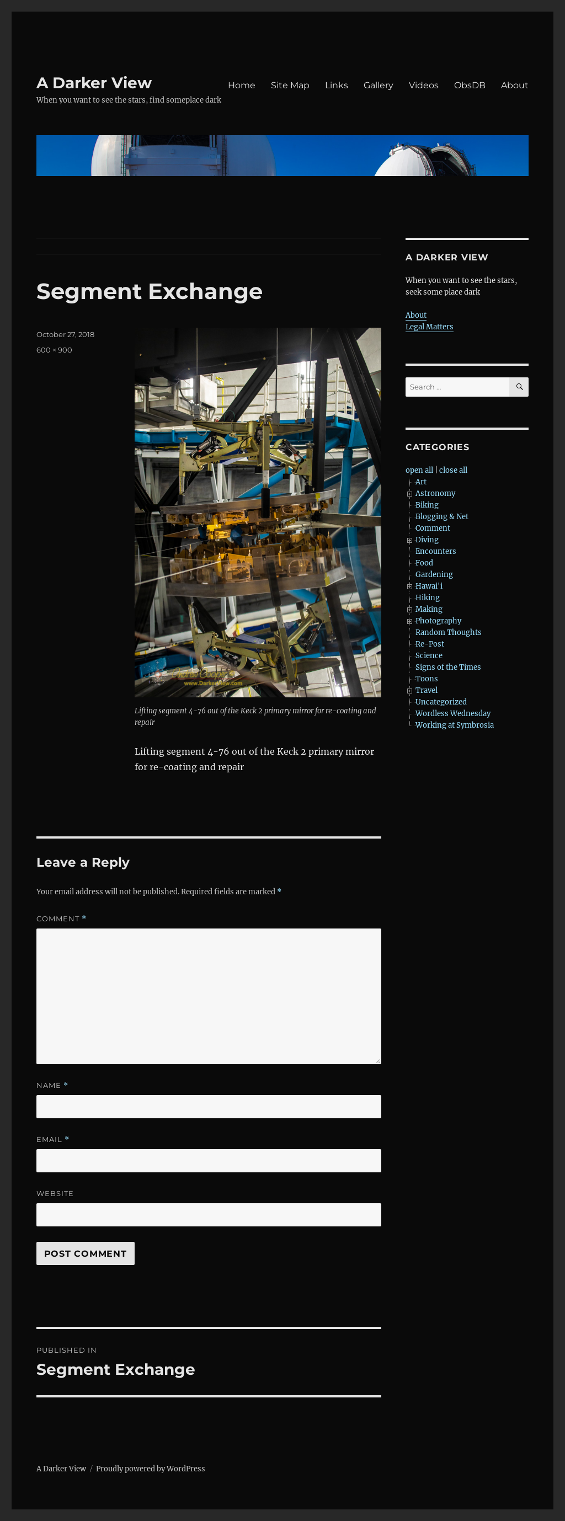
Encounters (435, 551)
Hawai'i (429, 586)
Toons (426, 679)
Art (421, 482)
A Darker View (94, 82)
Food (424, 563)
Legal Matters (430, 327)
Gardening (434, 574)
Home (241, 85)
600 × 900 (54, 349)
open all (419, 470)
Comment (61, 919)
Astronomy (435, 493)
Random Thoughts (448, 632)
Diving (427, 540)
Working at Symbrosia (454, 725)
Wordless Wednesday (453, 713)
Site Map (290, 85)
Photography (438, 621)
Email (53, 1139)
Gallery (378, 85)
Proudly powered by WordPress (150, 1469)
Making (429, 609)
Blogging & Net (441, 516)
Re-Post (429, 644)
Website (55, 1193)
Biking (427, 505)
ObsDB (470, 85)
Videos (424, 85)
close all (453, 470)
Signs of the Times (448, 667)
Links (336, 85)
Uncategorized (441, 702)
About (515, 85)
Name (52, 1085)
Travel (426, 690)
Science (429, 655)
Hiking (427, 597)
